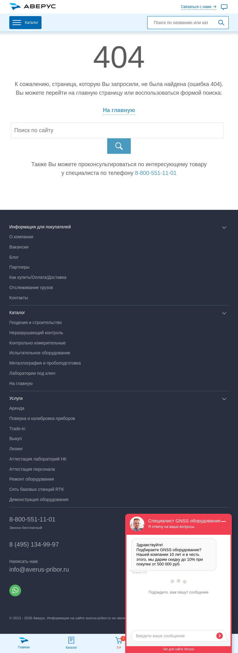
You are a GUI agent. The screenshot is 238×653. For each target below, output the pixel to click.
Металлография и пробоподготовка (45, 363)
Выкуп (15, 438)
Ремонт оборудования (31, 479)
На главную (119, 110)
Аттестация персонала (32, 469)
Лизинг (16, 448)
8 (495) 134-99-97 (34, 544)
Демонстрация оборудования (38, 499)
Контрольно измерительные (37, 342)
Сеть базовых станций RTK (36, 489)
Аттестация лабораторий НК (37, 458)
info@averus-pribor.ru (39, 569)
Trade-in (17, 428)
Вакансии (19, 246)
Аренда (16, 408)
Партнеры (19, 267)
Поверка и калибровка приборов (42, 418)
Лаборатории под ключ (32, 373)
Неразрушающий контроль (36, 332)
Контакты (18, 297)
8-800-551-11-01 (32, 519)
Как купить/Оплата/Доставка (37, 277)
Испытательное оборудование (39, 352)
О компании (21, 236)
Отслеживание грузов (31, 287)
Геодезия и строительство (35, 322)
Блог (14, 257)
